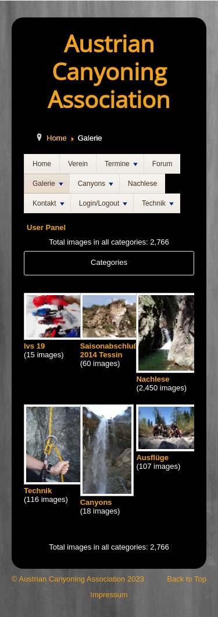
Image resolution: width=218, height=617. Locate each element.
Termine (121, 164)
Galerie (48, 184)
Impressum (108, 594)
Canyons (95, 184)
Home (57, 138)
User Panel (46, 227)
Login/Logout (103, 203)
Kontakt (49, 203)
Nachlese (142, 184)
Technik (158, 203)
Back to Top (186, 579)
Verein (78, 164)
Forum (162, 164)
